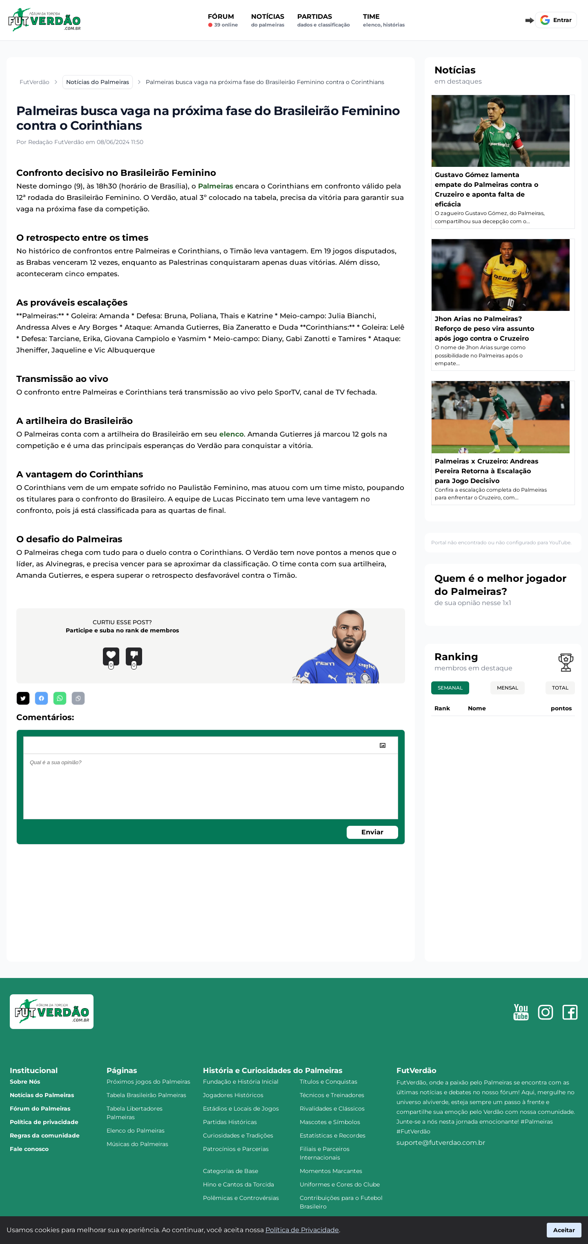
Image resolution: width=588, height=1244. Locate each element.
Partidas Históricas (230, 1122)
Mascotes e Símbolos (330, 1122)
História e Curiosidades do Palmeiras (273, 1070)
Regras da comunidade (45, 1135)
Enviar (372, 832)
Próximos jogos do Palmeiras (148, 1081)
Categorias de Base (230, 1171)
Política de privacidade (44, 1122)
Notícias (267, 20)
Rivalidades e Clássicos (332, 1108)
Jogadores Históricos (233, 1095)
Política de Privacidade (302, 1230)
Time (384, 20)
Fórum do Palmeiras (40, 1108)
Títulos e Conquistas (328, 1081)
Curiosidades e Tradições (238, 1135)
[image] (382, 745)
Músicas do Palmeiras (137, 1144)
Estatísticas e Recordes (332, 1135)
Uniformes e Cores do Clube (340, 1184)
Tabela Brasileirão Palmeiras (146, 1095)
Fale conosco (29, 1149)
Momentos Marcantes (331, 1171)
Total (560, 688)
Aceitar (564, 1230)
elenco (231, 434)
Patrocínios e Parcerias (236, 1149)
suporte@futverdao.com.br (440, 1142)
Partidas (323, 20)
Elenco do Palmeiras (136, 1130)
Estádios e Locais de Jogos (241, 1108)
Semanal (450, 688)
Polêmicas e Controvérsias (241, 1198)
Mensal (507, 688)
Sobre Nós (25, 1081)
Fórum (223, 20)
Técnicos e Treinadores (332, 1095)
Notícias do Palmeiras (42, 1095)
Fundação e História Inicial (240, 1081)
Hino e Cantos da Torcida (238, 1184)
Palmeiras (215, 186)
